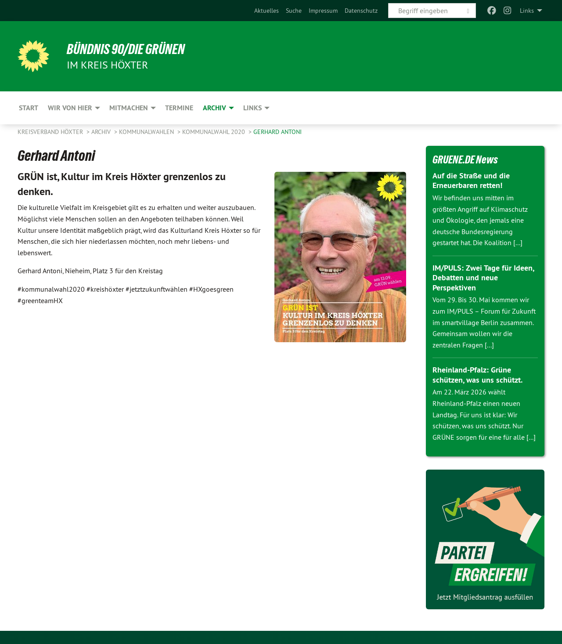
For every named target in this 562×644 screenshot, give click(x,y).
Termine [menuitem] (179, 107)
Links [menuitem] (527, 10)
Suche (294, 10)
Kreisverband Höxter (51, 132)
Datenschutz (361, 10)
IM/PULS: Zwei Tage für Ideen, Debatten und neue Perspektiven (483, 278)
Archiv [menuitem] (214, 107)
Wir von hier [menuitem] (70, 107)
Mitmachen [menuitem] (128, 107)
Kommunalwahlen (147, 132)
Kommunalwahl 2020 (214, 132)
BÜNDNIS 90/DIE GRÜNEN (126, 49)
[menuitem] (266, 10)
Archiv (101, 132)
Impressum (323, 10)
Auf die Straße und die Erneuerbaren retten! (471, 180)
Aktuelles (266, 10)
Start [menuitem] (28, 107)
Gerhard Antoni (277, 132)
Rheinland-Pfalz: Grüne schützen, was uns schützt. (477, 375)
